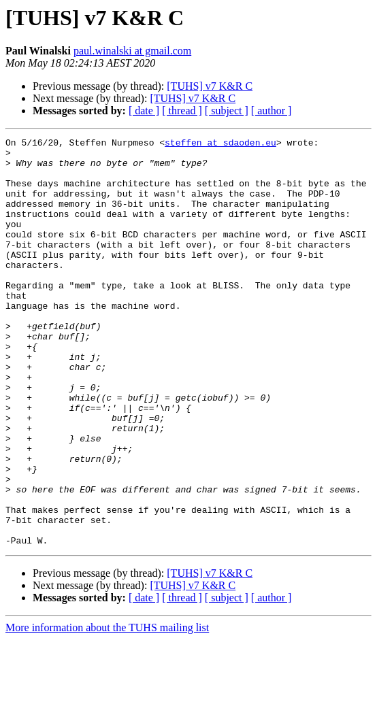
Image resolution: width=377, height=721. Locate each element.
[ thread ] (182, 110)
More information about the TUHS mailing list (107, 709)
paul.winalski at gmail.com (132, 50)
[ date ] (144, 110)
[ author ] (271, 110)
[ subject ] (226, 110)
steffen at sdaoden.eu (220, 144)
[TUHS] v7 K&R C (209, 86)
